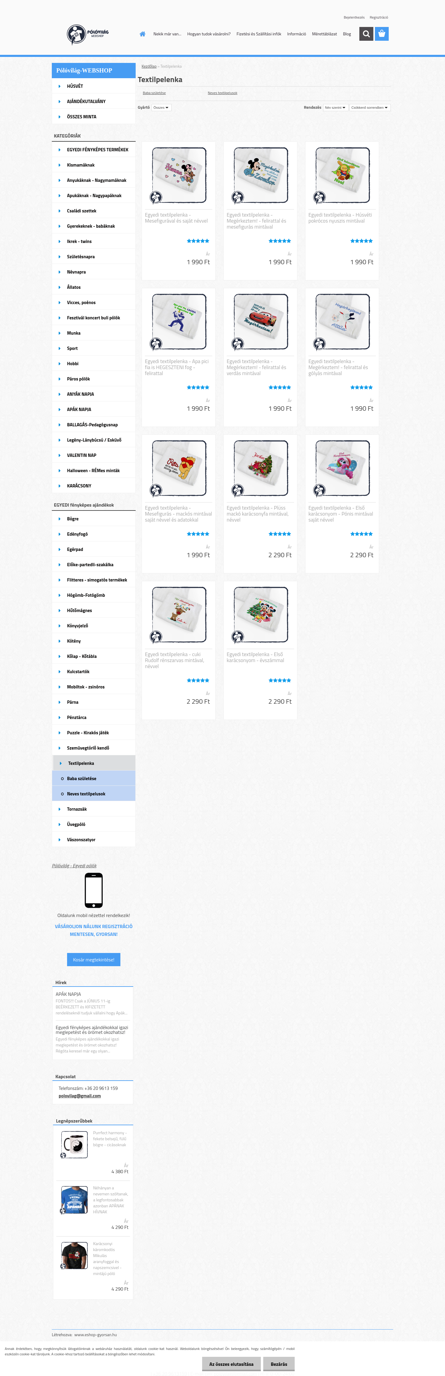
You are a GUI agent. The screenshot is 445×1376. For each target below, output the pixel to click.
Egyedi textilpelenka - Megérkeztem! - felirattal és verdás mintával (256, 367)
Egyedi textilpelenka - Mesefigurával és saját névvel (176, 218)
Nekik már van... (167, 34)
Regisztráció (379, 17)
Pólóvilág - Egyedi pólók (74, 865)
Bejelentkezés (354, 17)
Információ (296, 34)
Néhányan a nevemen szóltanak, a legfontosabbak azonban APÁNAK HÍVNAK (110, 1200)
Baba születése (154, 93)
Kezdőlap (149, 66)
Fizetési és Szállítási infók (259, 34)
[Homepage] (142, 34)
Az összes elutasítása (231, 1364)
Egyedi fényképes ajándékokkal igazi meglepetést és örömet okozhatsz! (92, 1030)
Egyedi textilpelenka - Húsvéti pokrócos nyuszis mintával (340, 218)
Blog (347, 34)
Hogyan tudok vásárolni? (208, 34)
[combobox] (336, 107)
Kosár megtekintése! (93, 959)
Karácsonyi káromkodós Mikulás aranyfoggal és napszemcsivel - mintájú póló (107, 1259)
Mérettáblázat (324, 34)
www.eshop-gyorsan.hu (95, 1334)
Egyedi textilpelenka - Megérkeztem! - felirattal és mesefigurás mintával (256, 221)
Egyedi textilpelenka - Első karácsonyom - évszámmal (255, 657)
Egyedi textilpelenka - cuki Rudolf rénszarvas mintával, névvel (174, 660)
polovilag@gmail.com (80, 1095)
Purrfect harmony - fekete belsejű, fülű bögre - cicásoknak (110, 1139)
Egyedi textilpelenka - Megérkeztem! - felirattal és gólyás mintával (338, 367)
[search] (366, 34)
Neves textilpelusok (222, 93)
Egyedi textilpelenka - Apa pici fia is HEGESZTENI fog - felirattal (177, 367)
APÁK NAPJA (68, 994)
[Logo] (93, 34)
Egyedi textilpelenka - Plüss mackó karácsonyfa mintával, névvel (258, 514)
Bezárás (279, 1364)
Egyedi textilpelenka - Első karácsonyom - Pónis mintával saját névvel (340, 514)
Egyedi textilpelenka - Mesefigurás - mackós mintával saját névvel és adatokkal (178, 514)
